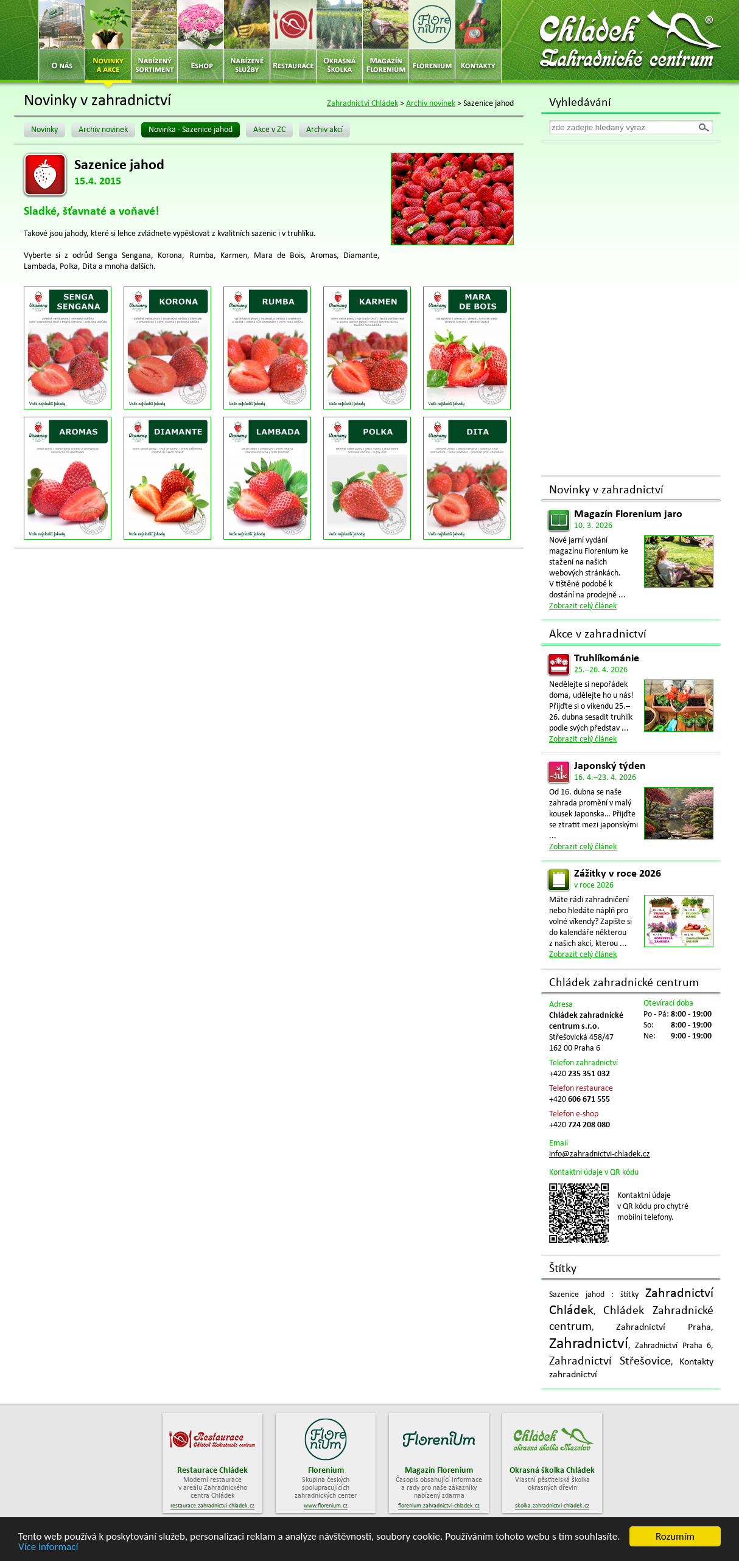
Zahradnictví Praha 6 (673, 1346)
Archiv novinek (430, 103)
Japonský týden (610, 766)
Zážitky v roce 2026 (617, 874)
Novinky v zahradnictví (606, 490)
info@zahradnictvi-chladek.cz (599, 1154)
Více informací (48, 1547)
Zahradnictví (588, 1344)
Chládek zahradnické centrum (624, 983)
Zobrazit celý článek (583, 606)
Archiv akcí (324, 129)
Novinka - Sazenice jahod (191, 129)
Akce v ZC (269, 129)
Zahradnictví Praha (663, 1327)
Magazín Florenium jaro (628, 514)
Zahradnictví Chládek (362, 103)
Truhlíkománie (606, 658)
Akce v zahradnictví (597, 634)
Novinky (44, 129)
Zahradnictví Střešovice (610, 1361)
